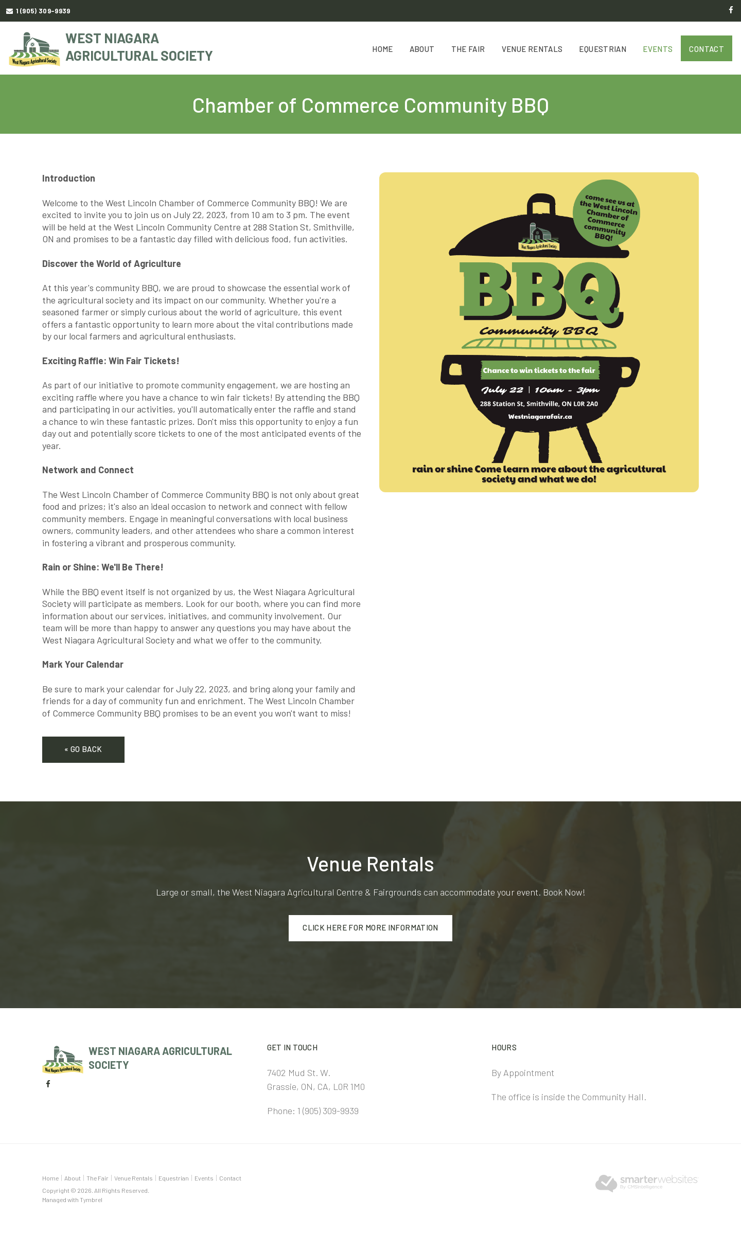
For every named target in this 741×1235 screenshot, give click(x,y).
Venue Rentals (532, 48)
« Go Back (83, 749)
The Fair (468, 48)
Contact (706, 48)
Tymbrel (91, 1199)
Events (658, 48)
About (422, 48)
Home (382, 48)
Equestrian (602, 48)
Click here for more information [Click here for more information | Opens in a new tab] (370, 927)
